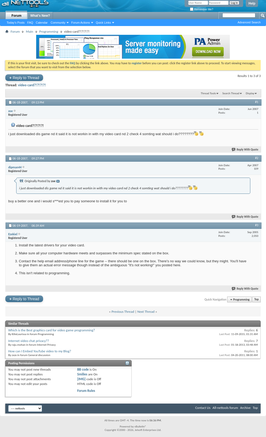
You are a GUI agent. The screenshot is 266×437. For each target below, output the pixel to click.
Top (256, 299)
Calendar (42, 22)
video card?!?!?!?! (32, 85)
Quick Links (103, 22)
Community (58, 22)
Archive (245, 408)
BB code (83, 369)
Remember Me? (201, 9)
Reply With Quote (245, 149)
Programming (48, 31)
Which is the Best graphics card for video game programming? (51, 330)
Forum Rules (86, 391)
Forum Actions (80, 22)
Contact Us (202, 408)
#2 (256, 158)
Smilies (82, 374)
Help (251, 3)
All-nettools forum (225, 408)
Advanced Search (249, 22)
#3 (256, 225)
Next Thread (146, 312)
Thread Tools (208, 93)
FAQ (30, 22)
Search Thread (230, 93)
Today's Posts (16, 22)
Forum (16, 16)
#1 (256, 102)
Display (250, 93)
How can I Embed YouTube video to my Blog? (39, 351)
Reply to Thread (24, 77)
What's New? (40, 16)
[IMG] (81, 379)
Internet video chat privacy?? (28, 341)
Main (29, 31)
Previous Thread (122, 312)
